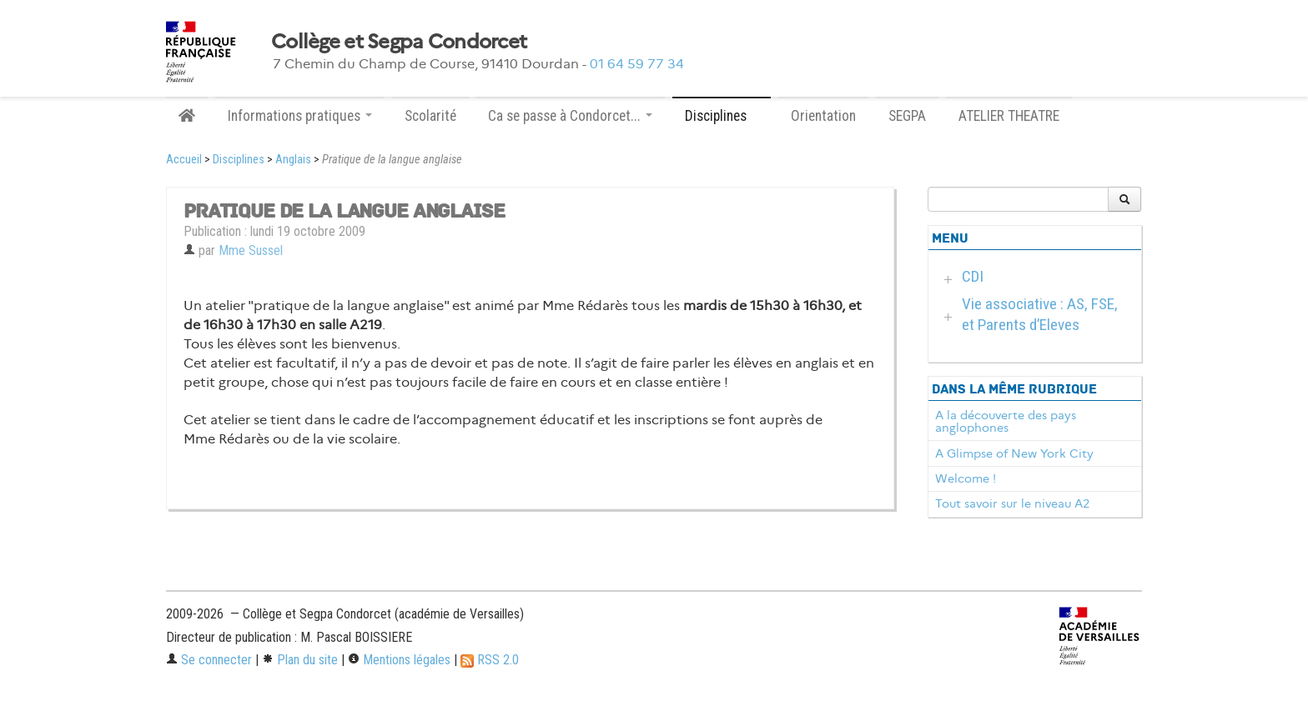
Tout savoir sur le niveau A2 (1012, 503)
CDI (973, 276)
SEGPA (907, 116)
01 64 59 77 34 (637, 64)
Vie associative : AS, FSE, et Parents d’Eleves (1040, 314)
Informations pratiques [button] (300, 116)
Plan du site (300, 660)
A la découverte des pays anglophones (1005, 422)
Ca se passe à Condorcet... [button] (570, 116)
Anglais (293, 160)
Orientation (823, 116)
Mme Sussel (251, 250)
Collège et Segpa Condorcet (398, 42)
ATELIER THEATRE (1008, 116)
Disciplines (238, 160)
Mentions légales (399, 660)
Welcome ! (965, 478)
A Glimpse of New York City (1014, 453)
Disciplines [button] (721, 116)
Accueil (184, 160)
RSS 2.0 (489, 660)
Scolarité (430, 116)
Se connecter (209, 660)
